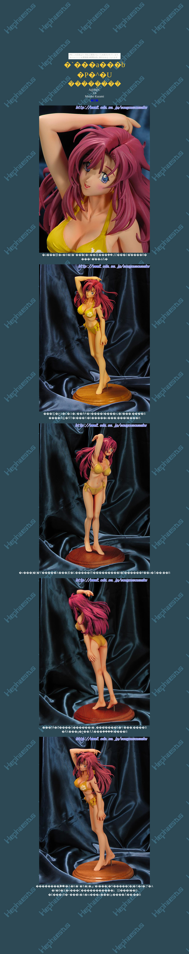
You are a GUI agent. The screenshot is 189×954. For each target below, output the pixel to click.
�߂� (94, 100)
